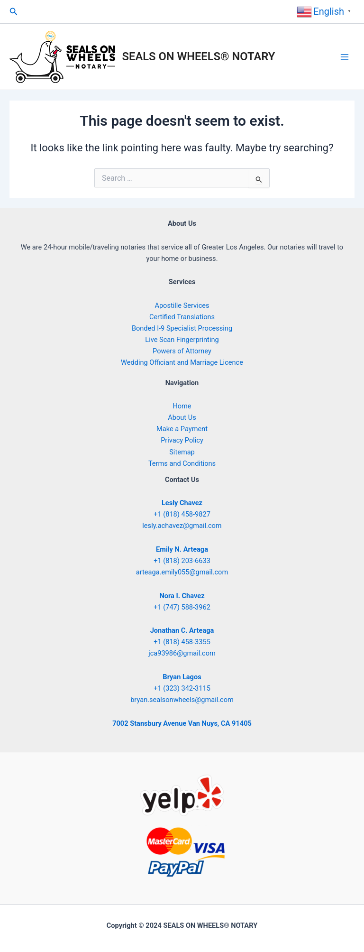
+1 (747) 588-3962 (182, 607)
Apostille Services (182, 305)
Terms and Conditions (182, 463)
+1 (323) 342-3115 (182, 688)
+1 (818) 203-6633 (182, 560)
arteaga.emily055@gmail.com (182, 572)
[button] (13, 12)
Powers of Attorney (182, 351)
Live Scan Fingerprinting (181, 339)
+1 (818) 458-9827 (182, 514)
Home (182, 406)
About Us (182, 417)
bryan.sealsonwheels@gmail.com (182, 699)
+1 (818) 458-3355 (182, 642)
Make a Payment (182, 429)
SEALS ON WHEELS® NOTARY (198, 56)
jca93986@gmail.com (182, 653)
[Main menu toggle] (345, 57)
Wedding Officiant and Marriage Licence (182, 362)
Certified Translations (182, 317)
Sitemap (182, 452)
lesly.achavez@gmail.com (181, 525)
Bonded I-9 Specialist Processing (182, 328)
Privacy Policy (182, 440)
